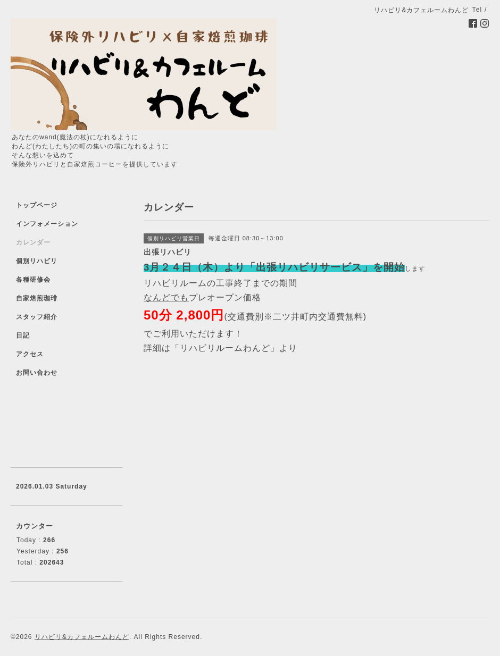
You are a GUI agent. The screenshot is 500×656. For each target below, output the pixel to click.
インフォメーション (47, 224)
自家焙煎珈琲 (36, 298)
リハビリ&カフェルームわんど (82, 637)
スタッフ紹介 (36, 317)
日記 (23, 335)
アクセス (30, 354)
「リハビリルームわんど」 (225, 347)
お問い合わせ (36, 372)
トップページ (36, 205)
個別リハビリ (36, 261)
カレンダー (33, 242)
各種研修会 (33, 279)
